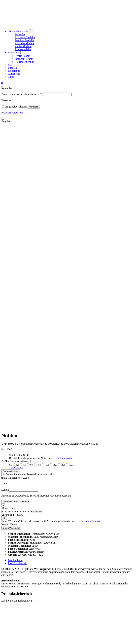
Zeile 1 (5, 191)
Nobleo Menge (9, 232)
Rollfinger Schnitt (24, 61)
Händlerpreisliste (17, 579)
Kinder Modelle (23, 46)
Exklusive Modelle (25, 37)
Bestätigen (36, 220)
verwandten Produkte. (90, 229)
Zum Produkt (15, 379)
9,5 (31, 173)
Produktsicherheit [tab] (17, 271)
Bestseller (20, 34)
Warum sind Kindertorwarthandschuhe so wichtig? (35, 608)
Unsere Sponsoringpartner (22, 573)
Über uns (13, 570)
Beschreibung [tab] (15, 268)
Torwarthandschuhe (18, 31)
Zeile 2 (5, 198)
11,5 (63, 173)
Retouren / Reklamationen (22, 599)
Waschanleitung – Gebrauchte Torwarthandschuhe (34, 605)
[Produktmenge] (32, 233)
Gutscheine (14, 73)
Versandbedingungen (19, 631)
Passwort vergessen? (12, 112)
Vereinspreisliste (17, 576)
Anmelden (33, 107)
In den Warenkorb (11, 236)
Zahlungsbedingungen (20, 628)
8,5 (17, 173)
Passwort (7, 100)
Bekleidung (14, 70)
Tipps (11, 76)
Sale (10, 64)
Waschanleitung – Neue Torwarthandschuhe (31, 602)
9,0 (24, 173)
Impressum (14, 619)
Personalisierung (11, 179)
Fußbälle (12, 67)
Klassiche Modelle (24, 43)
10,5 (46, 173)
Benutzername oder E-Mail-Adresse (21, 94)
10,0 (38, 173)
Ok (4, 226)
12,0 (70, 173)
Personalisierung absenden (16, 210)
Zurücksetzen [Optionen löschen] (16, 176)
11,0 (55, 173)
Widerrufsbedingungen (20, 634)
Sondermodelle (23, 49)
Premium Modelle (24, 40)
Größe (5, 169)
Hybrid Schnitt (22, 55)
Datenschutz (14, 622)
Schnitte (12, 52)
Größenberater (64, 166)
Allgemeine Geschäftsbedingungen (26, 625)
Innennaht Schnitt (24, 58)
